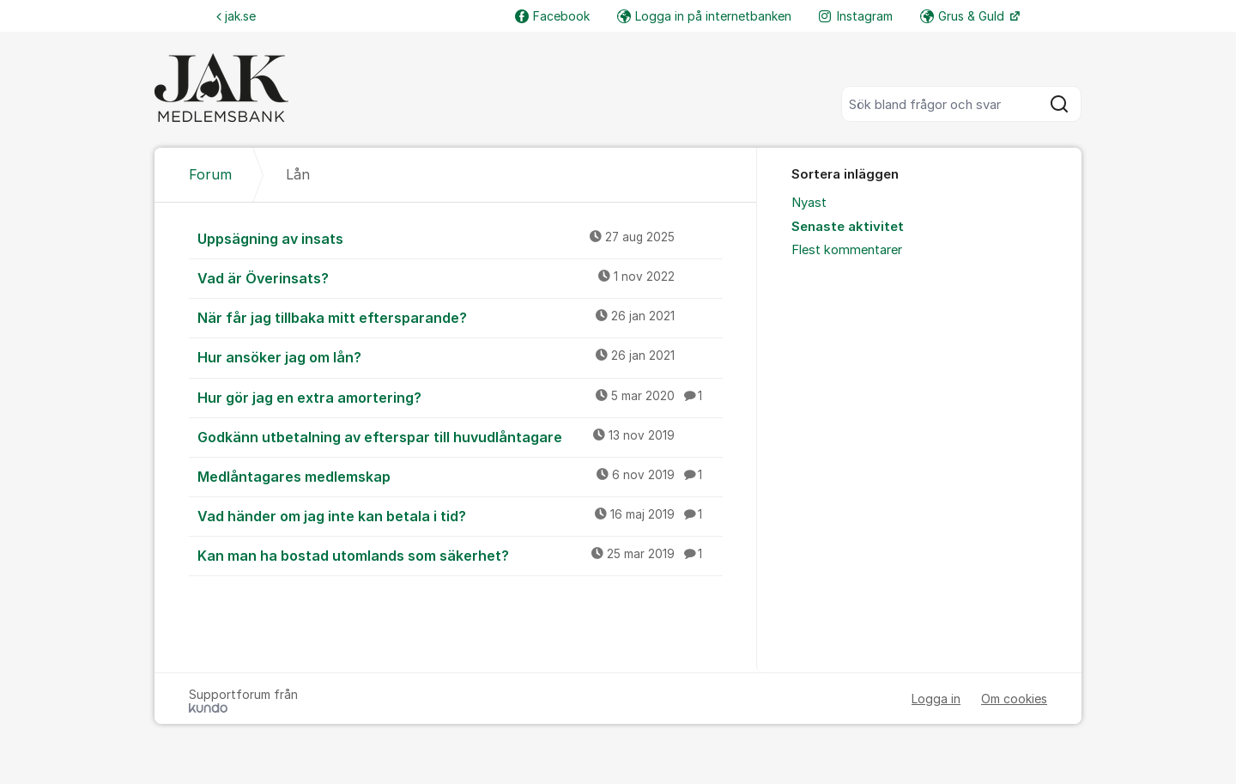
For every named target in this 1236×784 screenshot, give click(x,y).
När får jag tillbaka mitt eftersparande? (460, 316)
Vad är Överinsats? (460, 277)
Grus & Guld (964, 16)
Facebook (552, 16)
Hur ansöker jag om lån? (460, 356)
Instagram (856, 16)
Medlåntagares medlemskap (460, 475)
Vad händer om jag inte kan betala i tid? (460, 515)
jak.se (236, 16)
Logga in (936, 698)
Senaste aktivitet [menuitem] (847, 226)
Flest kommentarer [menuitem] (846, 250)
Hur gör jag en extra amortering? (460, 396)
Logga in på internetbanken (704, 16)
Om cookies (1014, 698)
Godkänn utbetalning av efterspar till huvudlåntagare (460, 436)
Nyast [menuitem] (809, 202)
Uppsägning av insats (460, 237)
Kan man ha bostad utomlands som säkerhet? (460, 554)
